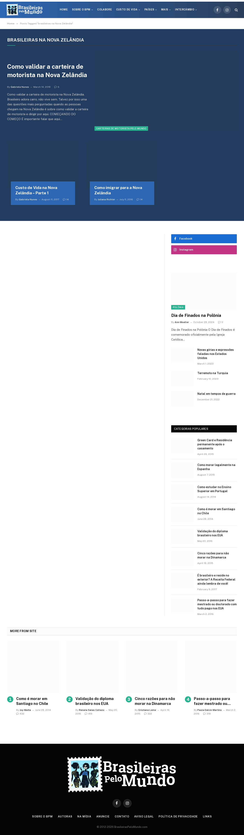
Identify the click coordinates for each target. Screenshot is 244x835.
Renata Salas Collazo (91, 710)
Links (207, 816)
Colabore (104, 9)
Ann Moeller (182, 322)
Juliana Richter (106, 199)
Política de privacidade (178, 816)
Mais (164, 9)
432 (20, 713)
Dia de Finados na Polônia (196, 315)
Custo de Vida (127, 9)
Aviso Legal (143, 816)
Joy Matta (25, 710)
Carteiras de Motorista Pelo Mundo (121, 128)
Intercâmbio (184, 9)
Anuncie (103, 816)
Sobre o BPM (81, 9)
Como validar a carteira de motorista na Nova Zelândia (47, 71)
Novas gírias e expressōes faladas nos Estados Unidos (215, 354)
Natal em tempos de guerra (216, 393)
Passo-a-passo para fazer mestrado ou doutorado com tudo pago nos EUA (217, 604)
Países (149, 9)
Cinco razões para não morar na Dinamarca (213, 555)
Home (64, 9)
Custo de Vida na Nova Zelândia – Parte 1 (36, 190)
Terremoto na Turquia (212, 373)
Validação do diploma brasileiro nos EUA (212, 533)
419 (88, 713)
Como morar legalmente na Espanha (216, 467)
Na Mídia (84, 816)
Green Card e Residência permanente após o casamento (214, 444)
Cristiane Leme (147, 710)
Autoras (65, 816)
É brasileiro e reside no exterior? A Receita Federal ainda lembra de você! (216, 579)
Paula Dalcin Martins (209, 710)
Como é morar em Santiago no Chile (216, 511)
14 (66, 199)
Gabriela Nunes (20, 87)
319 (207, 713)
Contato (122, 816)
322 (148, 713)
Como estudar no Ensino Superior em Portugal (214, 489)
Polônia (178, 307)
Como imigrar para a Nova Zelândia (118, 190)
